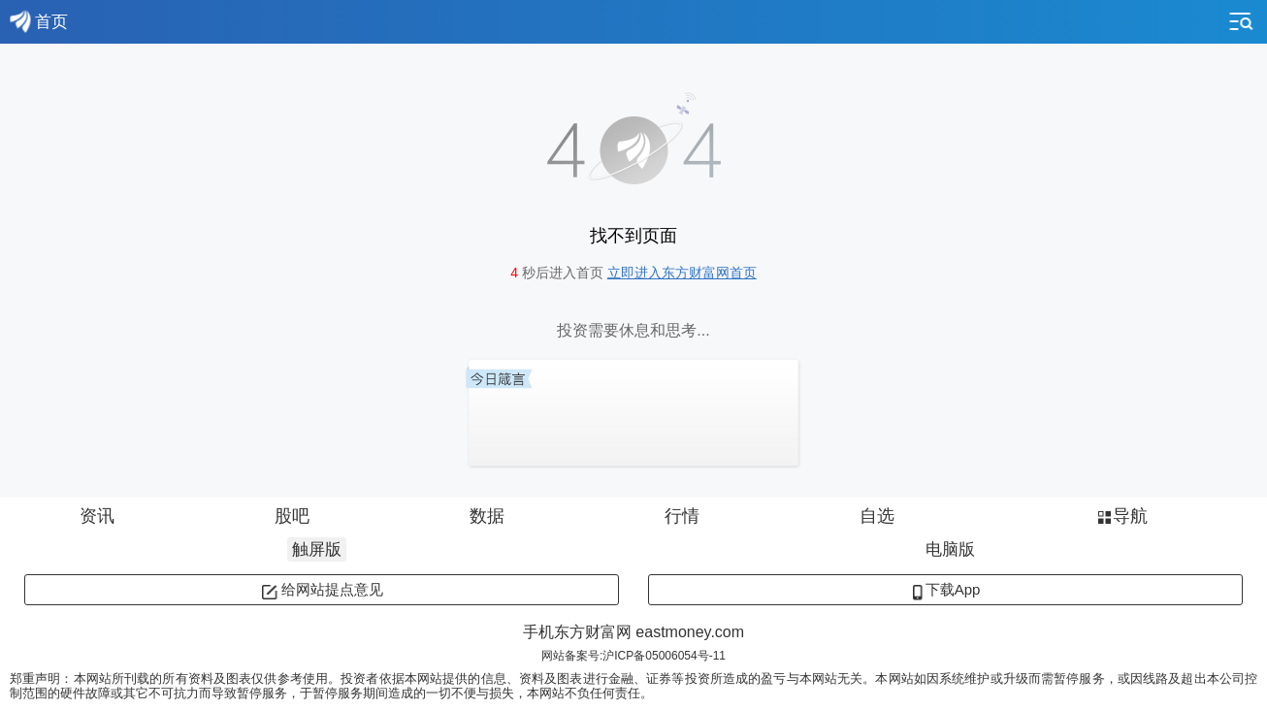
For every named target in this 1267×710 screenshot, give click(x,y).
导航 (1121, 516)
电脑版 (950, 549)
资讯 (97, 516)
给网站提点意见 (321, 589)
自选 (877, 516)
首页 (39, 21)
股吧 (292, 516)
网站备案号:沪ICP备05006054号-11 (633, 656)
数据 (487, 516)
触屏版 (316, 549)
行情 (682, 516)
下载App (946, 589)
